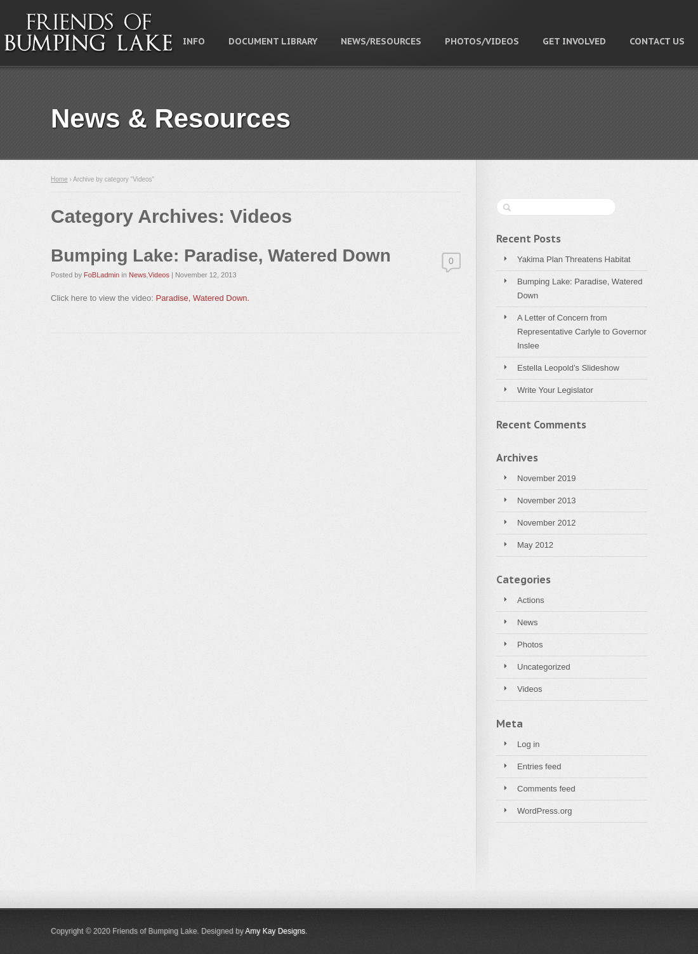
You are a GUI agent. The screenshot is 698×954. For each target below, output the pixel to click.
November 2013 (546, 500)
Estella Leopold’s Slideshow (568, 368)
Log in (528, 744)
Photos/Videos (482, 41)
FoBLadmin (101, 275)
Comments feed (546, 788)
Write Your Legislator (555, 390)
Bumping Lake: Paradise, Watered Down (580, 288)
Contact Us (657, 41)
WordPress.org (544, 811)
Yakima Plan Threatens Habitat (574, 259)
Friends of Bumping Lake (89, 32)
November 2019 (546, 478)
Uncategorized (543, 667)
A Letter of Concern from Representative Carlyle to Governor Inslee (582, 331)
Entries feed (539, 766)
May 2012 (535, 545)
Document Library (272, 41)
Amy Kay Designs (275, 931)
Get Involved (574, 41)
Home (59, 179)
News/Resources (381, 41)
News (527, 622)
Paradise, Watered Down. (202, 298)
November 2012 (546, 522)
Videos (530, 689)
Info (194, 41)
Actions (530, 600)
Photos (530, 644)
